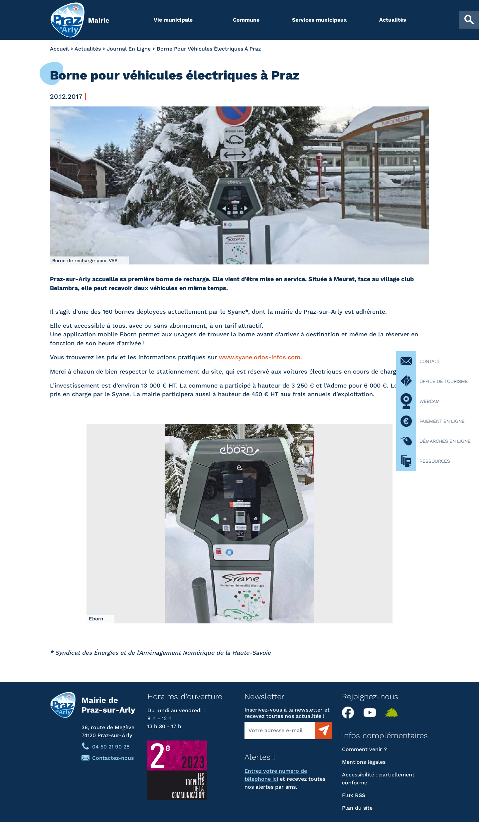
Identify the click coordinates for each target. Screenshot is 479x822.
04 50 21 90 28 (111, 746)
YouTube (372, 712)
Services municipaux (319, 20)
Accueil (59, 49)
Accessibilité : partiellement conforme (378, 778)
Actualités (392, 20)
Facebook (350, 712)
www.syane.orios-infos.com (259, 357)
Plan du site (357, 808)
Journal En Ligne (129, 49)
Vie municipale (173, 20)
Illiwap (393, 712)
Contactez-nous (113, 758)
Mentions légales (364, 762)
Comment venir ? (364, 749)
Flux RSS (353, 795)
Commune (246, 20)
